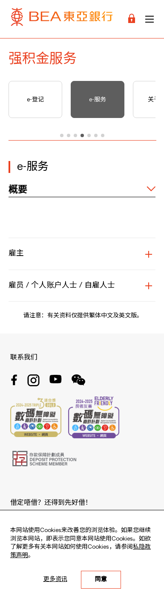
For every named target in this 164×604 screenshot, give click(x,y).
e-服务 (97, 100)
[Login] (131, 19)
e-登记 (35, 100)
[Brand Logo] (61, 19)
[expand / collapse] (82, 190)
